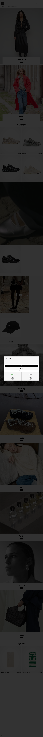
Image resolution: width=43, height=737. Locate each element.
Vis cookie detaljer (21, 370)
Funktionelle (12, 378)
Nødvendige (12, 374)
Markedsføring (30, 374)
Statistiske (30, 378)
